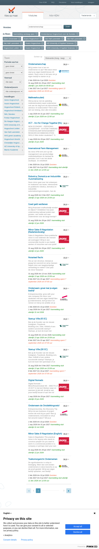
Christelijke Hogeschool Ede (13, 143)
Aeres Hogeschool (11, 100)
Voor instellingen (77, 2)
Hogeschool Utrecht (12, 139)
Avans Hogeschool (11, 104)
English (7, 513)
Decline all (77, 532)
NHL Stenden (9, 114)
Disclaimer (62, 2)
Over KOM (43, 2)
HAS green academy (12, 136)
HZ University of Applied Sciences (13, 146)
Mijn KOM (54, 15)
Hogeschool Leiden (12, 128)
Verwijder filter (36, 34)
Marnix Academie (11, 150)
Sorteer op (38, 57)
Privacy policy (27, 540)
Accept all (77, 526)
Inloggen (91, 2)
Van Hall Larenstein (12, 132)
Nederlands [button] (86, 16)
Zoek (67, 27)
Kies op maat (11, 11)
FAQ (52, 2)
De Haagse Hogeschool (13, 121)
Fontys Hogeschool (12, 118)
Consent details (10, 540)
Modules (33, 15)
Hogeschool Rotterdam (13, 107)
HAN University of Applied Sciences (13, 125)
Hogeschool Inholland (13, 111)
